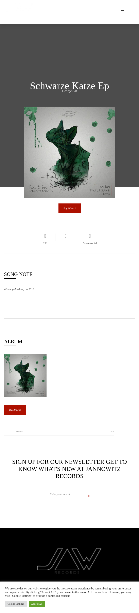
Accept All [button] (36, 603)
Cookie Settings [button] (15, 603)
